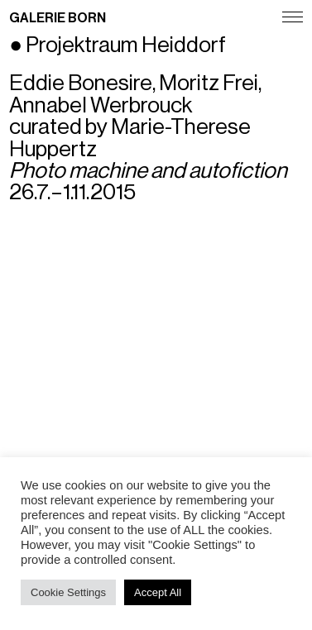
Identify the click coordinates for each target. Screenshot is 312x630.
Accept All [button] (157, 592)
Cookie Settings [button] (68, 592)
